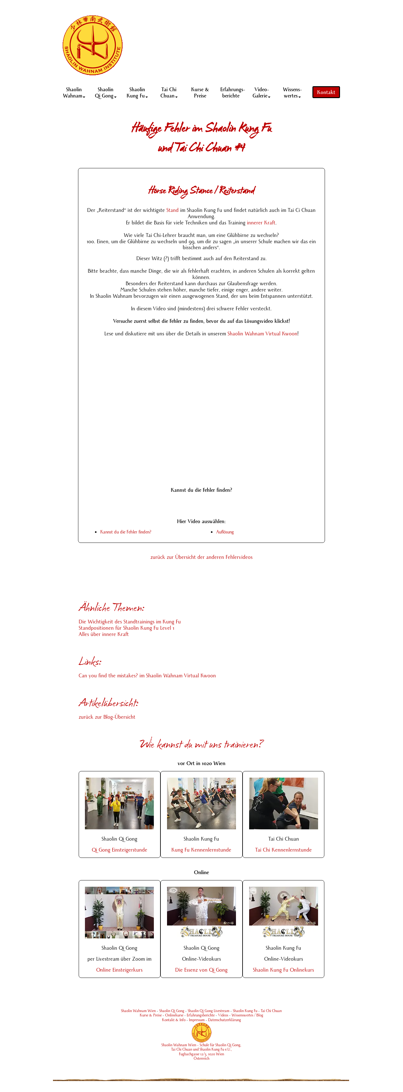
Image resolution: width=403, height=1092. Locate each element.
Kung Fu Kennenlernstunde (201, 849)
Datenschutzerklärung (224, 1019)
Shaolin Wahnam (74, 92)
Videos (223, 1015)
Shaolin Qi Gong (106, 92)
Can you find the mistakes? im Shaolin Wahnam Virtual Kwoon (147, 675)
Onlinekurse (174, 1015)
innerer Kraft (261, 222)
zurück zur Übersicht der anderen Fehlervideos (201, 557)
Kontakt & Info (174, 1019)
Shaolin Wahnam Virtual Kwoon (262, 333)
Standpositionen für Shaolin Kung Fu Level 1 (126, 628)
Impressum (197, 1019)
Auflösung (225, 531)
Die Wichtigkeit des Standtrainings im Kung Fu (130, 621)
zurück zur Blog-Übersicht (107, 717)
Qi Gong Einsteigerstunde (119, 849)
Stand (172, 210)
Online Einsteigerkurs (119, 970)
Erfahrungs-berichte (232, 92)
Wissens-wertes (292, 92)
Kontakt (326, 92)
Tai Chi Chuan (169, 92)
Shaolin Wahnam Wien (138, 1010)
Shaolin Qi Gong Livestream (208, 1010)
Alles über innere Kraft (104, 634)
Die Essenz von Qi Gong (201, 970)
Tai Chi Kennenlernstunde (283, 849)
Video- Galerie (261, 92)
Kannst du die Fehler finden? (125, 531)
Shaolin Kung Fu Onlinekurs (283, 970)
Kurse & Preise (200, 92)
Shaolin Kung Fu (137, 92)
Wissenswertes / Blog (247, 1015)
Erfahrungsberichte (201, 1015)
